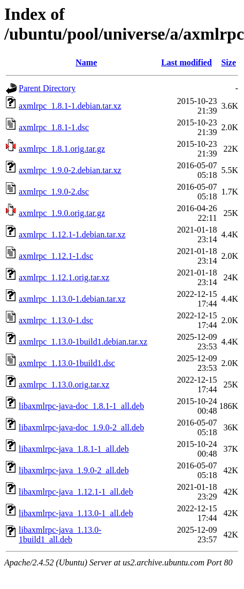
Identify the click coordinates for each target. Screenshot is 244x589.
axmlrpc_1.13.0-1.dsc (56, 320)
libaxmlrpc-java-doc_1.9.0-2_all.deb (81, 427)
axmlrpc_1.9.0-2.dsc (54, 191)
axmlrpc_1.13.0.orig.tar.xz (64, 384)
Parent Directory (47, 88)
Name (86, 62)
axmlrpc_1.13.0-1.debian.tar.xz (72, 298)
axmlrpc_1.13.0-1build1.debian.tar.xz (83, 341)
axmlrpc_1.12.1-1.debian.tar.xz (72, 234)
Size (228, 62)
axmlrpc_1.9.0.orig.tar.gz (62, 213)
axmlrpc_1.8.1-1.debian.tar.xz (70, 105)
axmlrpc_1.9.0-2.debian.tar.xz (70, 170)
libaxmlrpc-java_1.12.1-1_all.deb (76, 491)
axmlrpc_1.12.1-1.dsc (56, 255)
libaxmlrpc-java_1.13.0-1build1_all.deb (60, 534)
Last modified (186, 62)
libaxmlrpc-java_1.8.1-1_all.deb (74, 448)
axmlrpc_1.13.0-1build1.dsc (67, 363)
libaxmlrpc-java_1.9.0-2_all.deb (74, 470)
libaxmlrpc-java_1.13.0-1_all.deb (76, 513)
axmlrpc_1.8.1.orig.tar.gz (62, 148)
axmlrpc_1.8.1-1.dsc (54, 127)
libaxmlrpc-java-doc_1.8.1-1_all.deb (81, 406)
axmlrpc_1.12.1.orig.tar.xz (64, 277)
